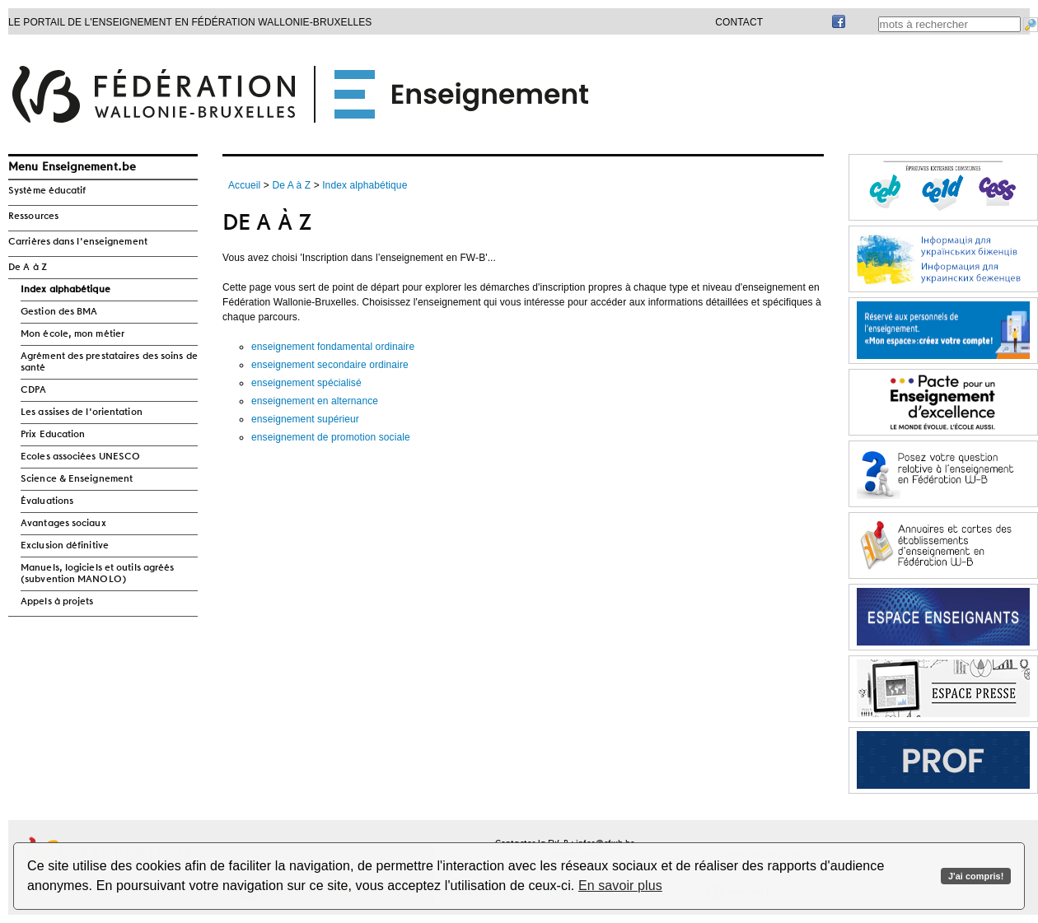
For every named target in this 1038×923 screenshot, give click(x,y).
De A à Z (27, 268)
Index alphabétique (65, 290)
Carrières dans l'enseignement (77, 242)
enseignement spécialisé (306, 383)
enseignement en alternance (314, 401)
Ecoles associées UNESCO (80, 457)
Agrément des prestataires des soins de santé (109, 362)
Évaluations (47, 501)
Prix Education (53, 435)
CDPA (33, 390)
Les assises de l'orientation (82, 412)
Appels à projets (57, 602)
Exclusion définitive (65, 546)
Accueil (244, 185)
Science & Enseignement (77, 479)
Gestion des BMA (59, 312)
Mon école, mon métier (72, 334)
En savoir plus (620, 886)
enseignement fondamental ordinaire (332, 346)
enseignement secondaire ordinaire (330, 365)
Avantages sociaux (63, 524)
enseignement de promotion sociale (330, 437)
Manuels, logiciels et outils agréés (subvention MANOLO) (98, 574)
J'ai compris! (975, 876)
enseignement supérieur (305, 419)
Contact (739, 22)
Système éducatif (47, 191)
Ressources (33, 216)
